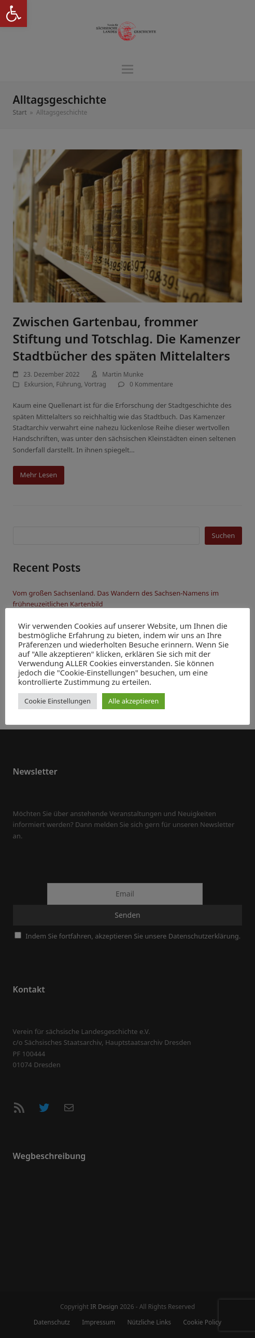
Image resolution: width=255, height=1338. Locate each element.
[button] (13, 13)
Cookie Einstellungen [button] (57, 701)
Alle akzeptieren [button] (133, 701)
